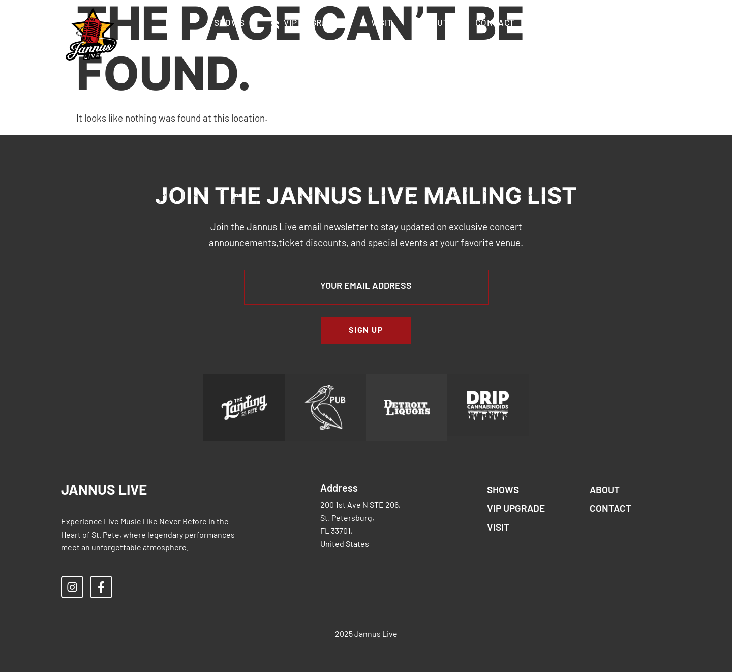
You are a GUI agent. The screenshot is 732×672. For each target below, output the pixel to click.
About (434, 23)
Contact (495, 23)
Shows (230, 23)
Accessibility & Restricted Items (367, 47)
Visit (382, 23)
